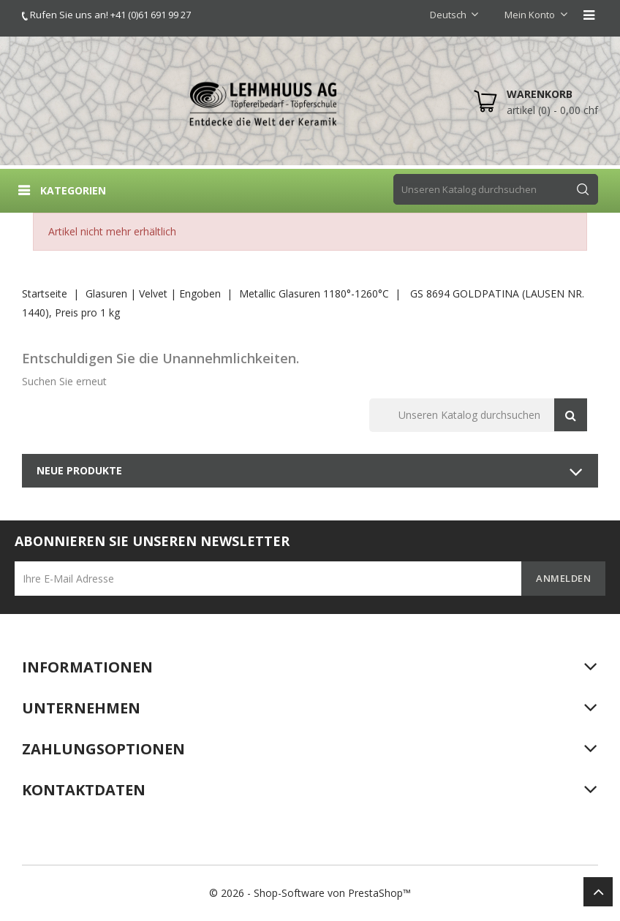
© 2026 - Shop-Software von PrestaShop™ (310, 893)
